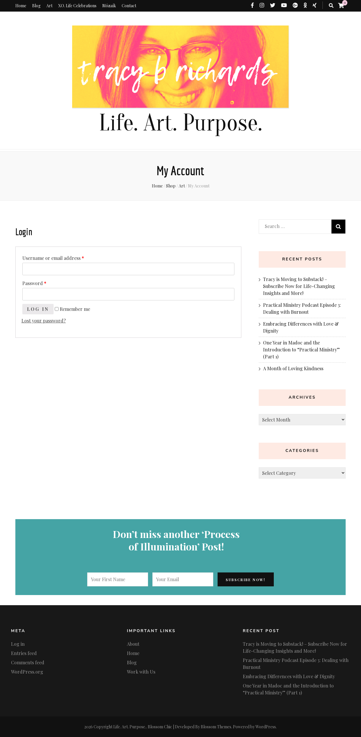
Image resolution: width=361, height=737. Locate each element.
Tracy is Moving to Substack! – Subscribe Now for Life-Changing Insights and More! (299, 286)
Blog (36, 5)
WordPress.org (27, 672)
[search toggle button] (331, 5)
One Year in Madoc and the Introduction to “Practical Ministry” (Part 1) (301, 350)
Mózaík (109, 5)
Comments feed (27, 662)
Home (20, 5)
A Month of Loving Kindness (293, 368)
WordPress (266, 726)
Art (49, 5)
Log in (38, 309)
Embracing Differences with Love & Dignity (289, 676)
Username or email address (53, 258)
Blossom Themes (216, 726)
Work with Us (141, 672)
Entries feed (24, 653)
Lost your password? (43, 321)
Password (34, 283)
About (133, 644)
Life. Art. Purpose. (180, 123)
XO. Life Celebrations (77, 5)
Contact (129, 5)
